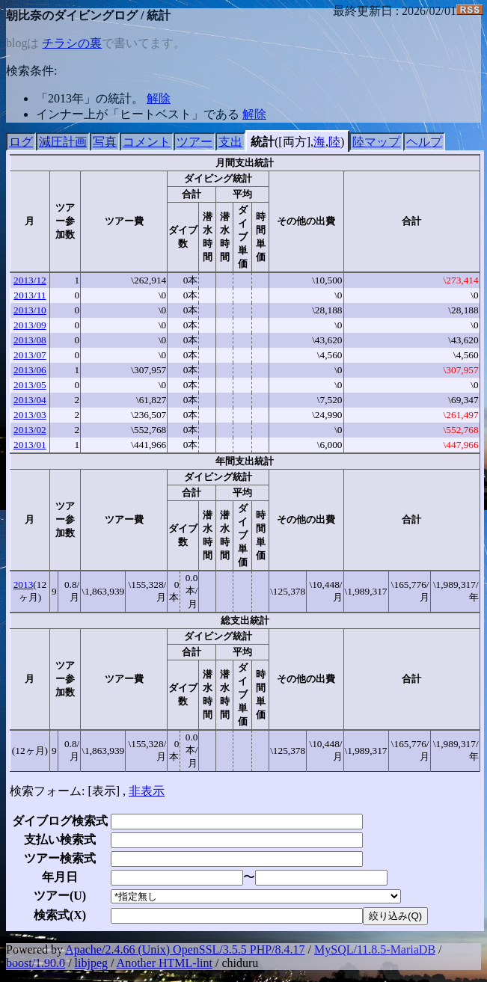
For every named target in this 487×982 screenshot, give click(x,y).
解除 (159, 98)
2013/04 (29, 399)
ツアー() (60, 895)
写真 (105, 141)
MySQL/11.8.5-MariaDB (374, 949)
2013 (23, 584)
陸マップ (376, 141)
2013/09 (29, 325)
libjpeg (91, 963)
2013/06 (29, 369)
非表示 (147, 791)
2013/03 (29, 414)
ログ (21, 141)
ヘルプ (424, 141)
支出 (230, 141)
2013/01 (29, 444)
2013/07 (29, 354)
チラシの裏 (72, 43)
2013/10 (29, 310)
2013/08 (29, 340)
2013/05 (29, 384)
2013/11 (29, 295)
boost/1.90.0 (35, 963)
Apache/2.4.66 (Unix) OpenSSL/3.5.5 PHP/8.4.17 (184, 949)
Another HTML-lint (164, 963)
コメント (147, 141)
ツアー (194, 141)
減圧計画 (63, 141)
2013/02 (29, 429)
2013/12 (29, 280)
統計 (263, 141)
